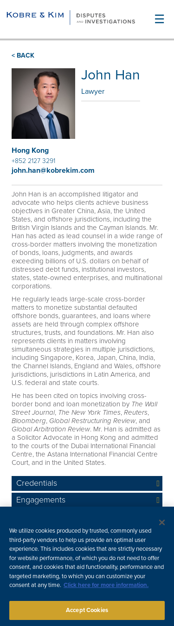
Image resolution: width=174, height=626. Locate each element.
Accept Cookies (87, 612)
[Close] (162, 525)
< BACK (23, 55)
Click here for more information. (106, 587)
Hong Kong (30, 150)
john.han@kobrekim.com (53, 170)
